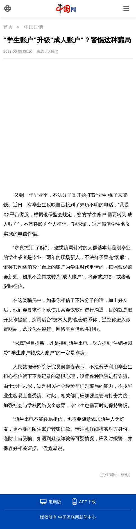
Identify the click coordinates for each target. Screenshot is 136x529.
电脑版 (55, 502)
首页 (8, 27)
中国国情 (33, 27)
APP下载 (87, 502)
